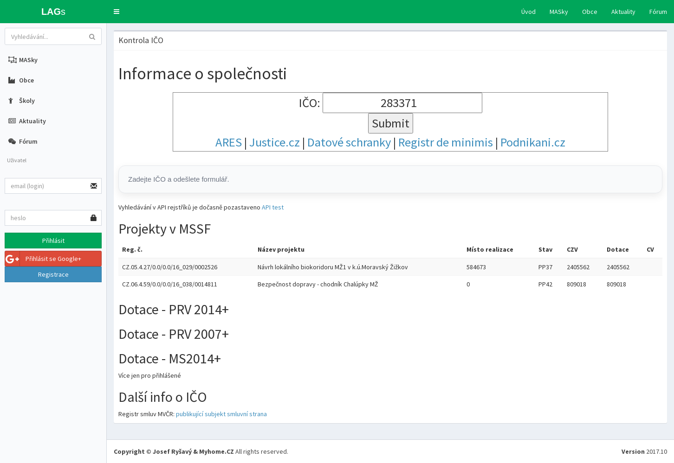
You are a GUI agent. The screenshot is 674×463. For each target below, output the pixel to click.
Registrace (53, 274)
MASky (559, 11)
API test (273, 207)
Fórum (658, 11)
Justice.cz (274, 142)
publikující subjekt (201, 414)
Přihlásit (53, 240)
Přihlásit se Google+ (43, 258)
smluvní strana (247, 414)
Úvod (528, 11)
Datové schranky (349, 142)
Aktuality (623, 11)
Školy (21, 100)
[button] (116, 11)
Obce (589, 11)
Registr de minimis (445, 142)
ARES (228, 142)
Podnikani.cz (532, 142)
